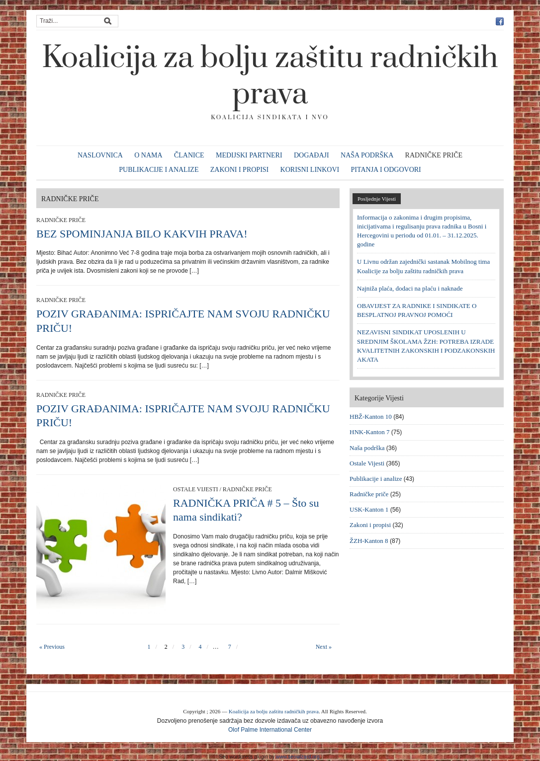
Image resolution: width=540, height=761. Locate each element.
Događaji (311, 155)
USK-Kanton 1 (369, 509)
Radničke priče (434, 155)
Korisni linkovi (310, 169)
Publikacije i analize (158, 169)
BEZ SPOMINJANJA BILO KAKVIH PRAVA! (142, 234)
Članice (189, 155)
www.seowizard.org (298, 757)
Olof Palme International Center (270, 729)
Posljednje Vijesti (377, 199)
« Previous (52, 646)
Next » (324, 646)
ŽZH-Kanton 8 (369, 540)
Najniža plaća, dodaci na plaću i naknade (410, 288)
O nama (148, 155)
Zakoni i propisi (239, 169)
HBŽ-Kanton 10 (371, 416)
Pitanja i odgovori (386, 169)
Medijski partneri (249, 155)
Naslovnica (100, 155)
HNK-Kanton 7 (370, 432)
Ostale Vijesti (195, 489)
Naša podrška (367, 155)
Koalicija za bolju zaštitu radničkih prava (270, 76)
